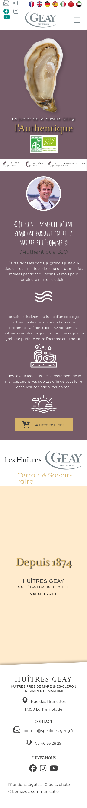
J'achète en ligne (43, 424)
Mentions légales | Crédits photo (39, 784)
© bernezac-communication (34, 791)
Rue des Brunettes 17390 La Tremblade (44, 705)
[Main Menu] (77, 20)
